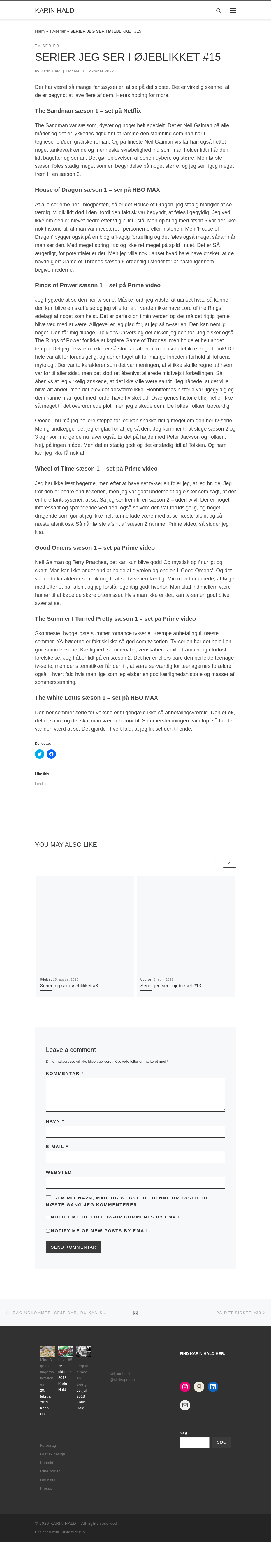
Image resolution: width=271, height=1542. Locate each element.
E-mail (57, 1146)
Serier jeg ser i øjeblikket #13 (170, 985)
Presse (46, 1488)
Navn (55, 1121)
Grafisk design (52, 1454)
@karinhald (120, 1373)
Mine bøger (50, 1471)
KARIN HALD (63, 1523)
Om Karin (48, 1480)
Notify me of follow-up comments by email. (117, 1216)
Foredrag (48, 1445)
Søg (184, 1433)
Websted (59, 1172)
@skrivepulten (122, 1379)
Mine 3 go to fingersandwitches (47, 1372)
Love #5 (65, 1360)
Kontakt (46, 1462)
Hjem (40, 31)
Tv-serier (57, 31)
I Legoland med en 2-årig (83, 1372)
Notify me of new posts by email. (101, 1230)
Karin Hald (51, 71)
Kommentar (65, 1073)
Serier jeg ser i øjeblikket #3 (69, 985)
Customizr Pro (72, 1532)
